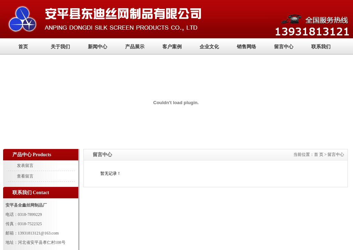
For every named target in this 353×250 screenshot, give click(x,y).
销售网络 (246, 46)
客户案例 (172, 46)
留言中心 (283, 46)
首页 (23, 46)
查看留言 (25, 176)
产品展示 (134, 46)
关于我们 (60, 46)
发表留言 (25, 165)
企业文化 (209, 46)
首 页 (318, 154)
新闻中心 (97, 46)
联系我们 (321, 46)
